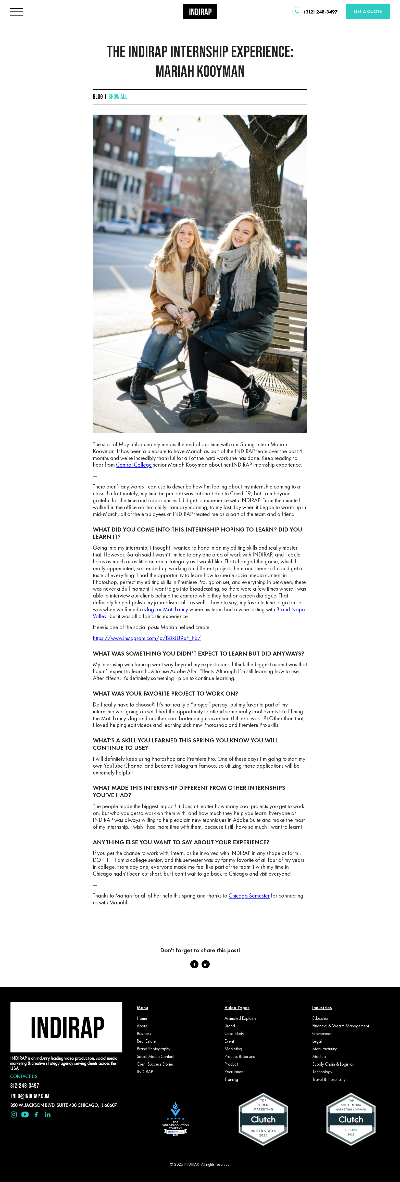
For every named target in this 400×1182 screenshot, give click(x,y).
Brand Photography (153, 1048)
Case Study (234, 1033)
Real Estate (146, 1041)
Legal (317, 1041)
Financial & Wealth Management (340, 1025)
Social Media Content (155, 1056)
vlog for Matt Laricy (166, 609)
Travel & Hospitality (329, 1079)
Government (322, 1033)
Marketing (233, 1048)
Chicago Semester (249, 895)
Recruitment (234, 1071)
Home (142, 1018)
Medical (319, 1056)
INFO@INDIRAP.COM (29, 1096)
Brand (229, 1025)
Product (231, 1064)
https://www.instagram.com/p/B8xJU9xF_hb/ (147, 638)
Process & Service (239, 1056)
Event (229, 1041)
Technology (322, 1071)
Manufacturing (325, 1048)
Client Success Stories (155, 1064)
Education (320, 1018)
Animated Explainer (241, 1018)
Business (144, 1033)
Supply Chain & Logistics (333, 1064)
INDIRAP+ (146, 1071)
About (142, 1025)
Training (231, 1079)
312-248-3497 (24, 1085)
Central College (134, 464)
